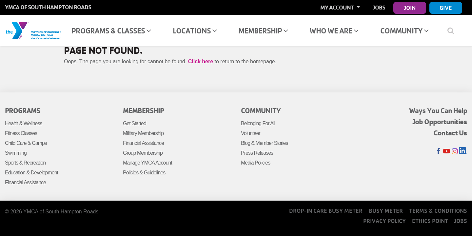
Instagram (455, 151)
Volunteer (250, 133)
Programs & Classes (111, 30)
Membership (263, 30)
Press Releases (257, 153)
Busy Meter (386, 210)
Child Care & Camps (26, 143)
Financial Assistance (25, 182)
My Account (337, 7)
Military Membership (143, 133)
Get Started (134, 123)
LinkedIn (463, 151)
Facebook (438, 151)
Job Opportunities (440, 121)
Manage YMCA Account (147, 163)
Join (410, 7)
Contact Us (450, 132)
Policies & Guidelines (144, 172)
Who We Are (333, 30)
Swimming (16, 153)
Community (404, 30)
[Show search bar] (453, 30)
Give (446, 7)
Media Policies (255, 163)
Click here (200, 61)
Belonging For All (258, 123)
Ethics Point (430, 220)
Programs (22, 110)
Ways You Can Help (438, 110)
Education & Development (31, 172)
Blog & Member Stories (264, 143)
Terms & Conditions (438, 210)
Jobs (379, 7)
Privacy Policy (384, 220)
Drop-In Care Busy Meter (326, 210)
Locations (195, 30)
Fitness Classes (21, 133)
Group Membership (143, 153)
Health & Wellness (23, 123)
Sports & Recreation (25, 163)
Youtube (446, 151)
